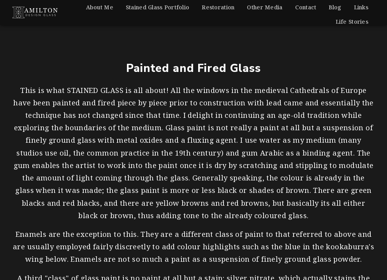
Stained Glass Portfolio (157, 7)
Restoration (218, 7)
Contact (306, 7)
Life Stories (352, 21)
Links (361, 7)
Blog (335, 7)
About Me (99, 7)
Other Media (264, 7)
